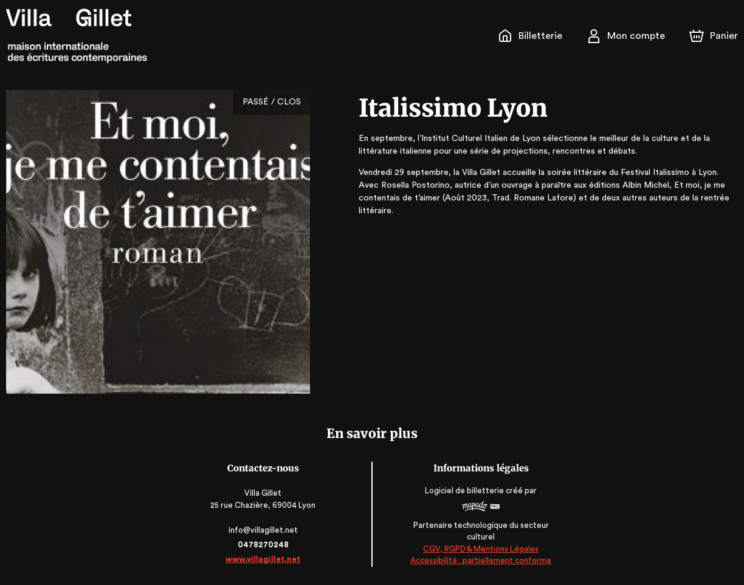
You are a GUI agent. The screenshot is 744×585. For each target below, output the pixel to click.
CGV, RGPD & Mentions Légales (480, 548)
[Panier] (713, 36)
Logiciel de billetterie (464, 490)
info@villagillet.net (264, 530)
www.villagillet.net (264, 559)
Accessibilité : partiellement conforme (480, 561)
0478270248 (264, 544)
